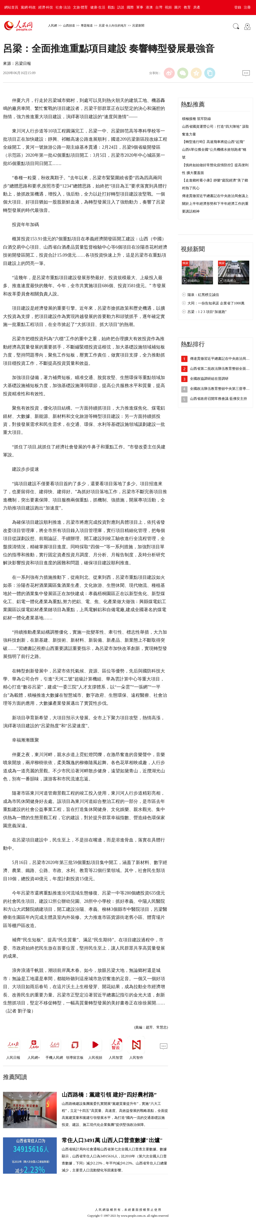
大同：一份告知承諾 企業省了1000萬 (216, 303)
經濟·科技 (45, 7)
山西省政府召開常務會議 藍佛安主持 (218, 399)
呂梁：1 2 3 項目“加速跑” (207, 312)
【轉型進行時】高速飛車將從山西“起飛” (213, 142)
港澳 (149, 7)
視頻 (168, 7)
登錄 (237, 7)
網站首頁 (11, 7)
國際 (130, 7)
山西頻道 (69, 25)
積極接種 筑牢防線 (196, 119)
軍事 (139, 7)
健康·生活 (97, 7)
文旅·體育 (80, 7)
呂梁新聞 (138, 25)
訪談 (120, 7)
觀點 (111, 7)
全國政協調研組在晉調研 (209, 379)
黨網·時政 (28, 7)
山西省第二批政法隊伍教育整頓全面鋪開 (221, 369)
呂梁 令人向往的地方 (112, 25)
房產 (196, 7)
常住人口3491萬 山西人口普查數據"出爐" (112, 1140)
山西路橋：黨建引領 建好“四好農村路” (109, 1095)
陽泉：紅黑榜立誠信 (203, 295)
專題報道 (87, 25)
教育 (187, 7)
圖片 (177, 7)
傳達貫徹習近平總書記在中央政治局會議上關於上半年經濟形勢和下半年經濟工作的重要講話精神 (215, 203)
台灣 (158, 7)
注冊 (247, 7)
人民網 (52, 25)
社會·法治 (63, 7)
